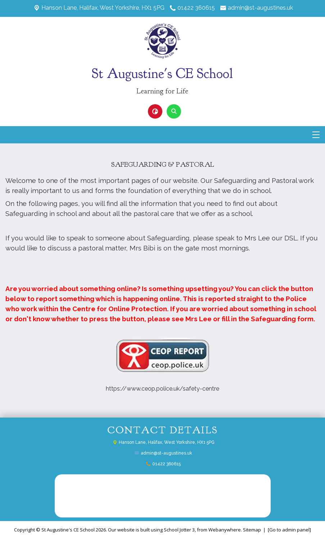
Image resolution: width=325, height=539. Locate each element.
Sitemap (252, 529)
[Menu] (316, 134)
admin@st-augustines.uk (260, 7)
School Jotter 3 (179, 529)
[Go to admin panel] (289, 529)
